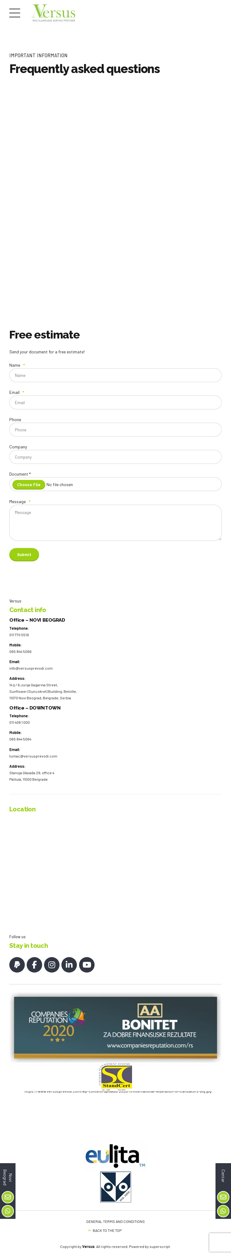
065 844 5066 (20, 660)
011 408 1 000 (19, 731)
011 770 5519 (19, 643)
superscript (159, 1245)
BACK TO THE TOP (107, 1228)
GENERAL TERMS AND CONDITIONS (115, 1220)
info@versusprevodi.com (31, 677)
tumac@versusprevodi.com (33, 764)
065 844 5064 (20, 747)
